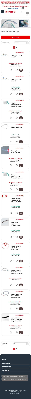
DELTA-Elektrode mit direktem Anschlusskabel (16, 295)
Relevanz (16, 43)
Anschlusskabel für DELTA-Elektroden (16, 248)
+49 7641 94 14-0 (17, 393)
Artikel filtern (15, 37)
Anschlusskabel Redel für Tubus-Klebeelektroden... (17, 272)
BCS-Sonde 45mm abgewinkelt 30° (16, 224)
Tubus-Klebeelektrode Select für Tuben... (16, 104)
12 (14, 343)
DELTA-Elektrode (16, 127)
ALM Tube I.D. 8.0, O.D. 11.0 (16, 80)
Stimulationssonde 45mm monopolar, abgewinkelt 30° (17, 319)
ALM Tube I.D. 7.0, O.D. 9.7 (16, 56)
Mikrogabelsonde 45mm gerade (16, 151)
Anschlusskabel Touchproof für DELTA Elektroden (16, 200)
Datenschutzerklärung (13, 8)
